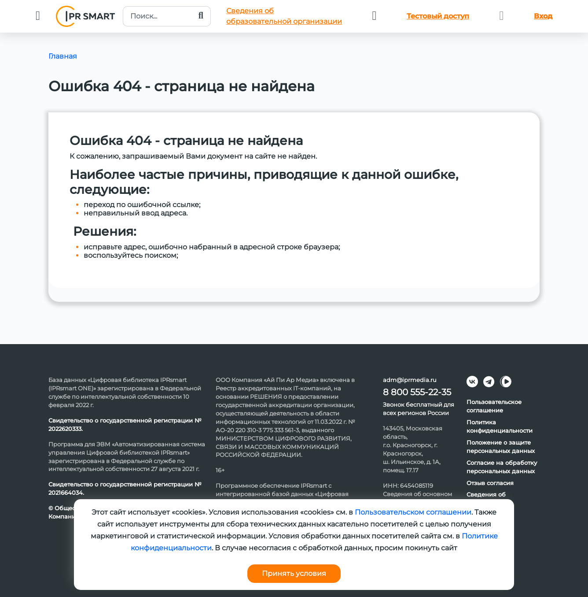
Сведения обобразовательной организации (284, 16)
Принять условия (294, 573)
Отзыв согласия (490, 482)
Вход (543, 16)
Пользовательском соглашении (413, 512)
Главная (62, 56)
